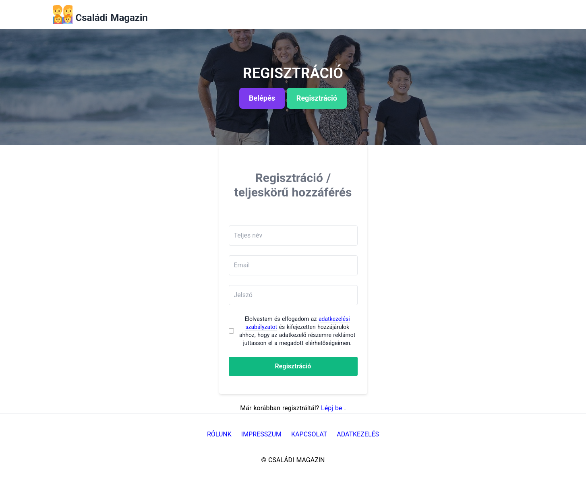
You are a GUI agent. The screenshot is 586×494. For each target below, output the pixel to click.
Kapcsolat (309, 434)
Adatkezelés (358, 434)
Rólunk (219, 434)
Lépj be (332, 408)
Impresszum (261, 434)
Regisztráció (293, 366)
